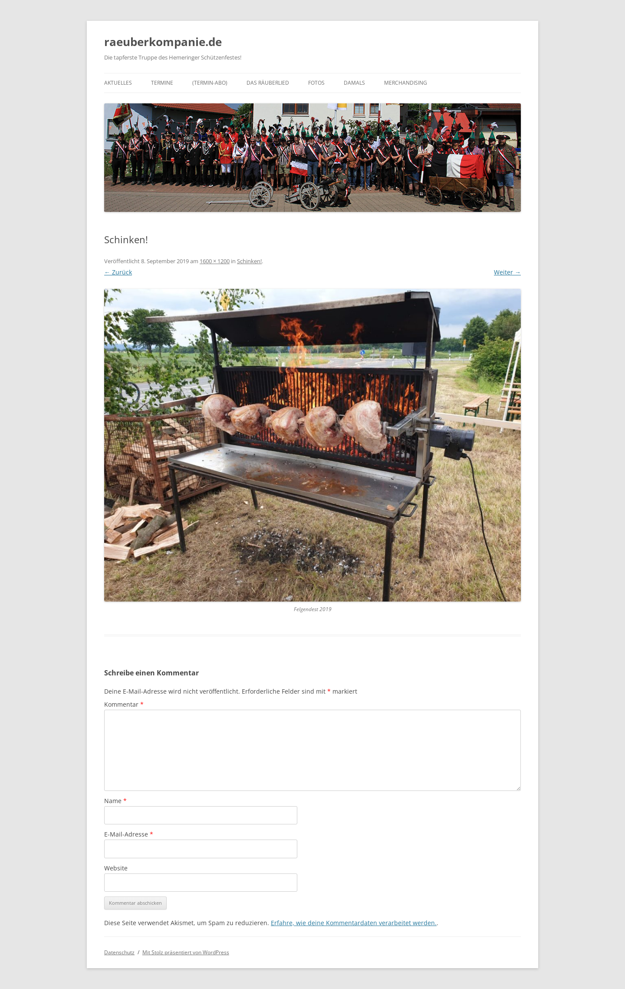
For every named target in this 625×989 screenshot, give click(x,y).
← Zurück (118, 272)
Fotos (316, 82)
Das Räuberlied (268, 82)
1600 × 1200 (215, 261)
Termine (162, 82)
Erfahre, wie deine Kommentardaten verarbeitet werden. (354, 923)
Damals (354, 82)
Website (116, 868)
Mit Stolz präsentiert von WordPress (185, 952)
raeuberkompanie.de (163, 42)
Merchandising (405, 82)
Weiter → (507, 272)
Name (115, 801)
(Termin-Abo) (209, 82)
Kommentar (124, 704)
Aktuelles (118, 82)
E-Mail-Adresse (128, 834)
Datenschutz (119, 952)
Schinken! (249, 261)
